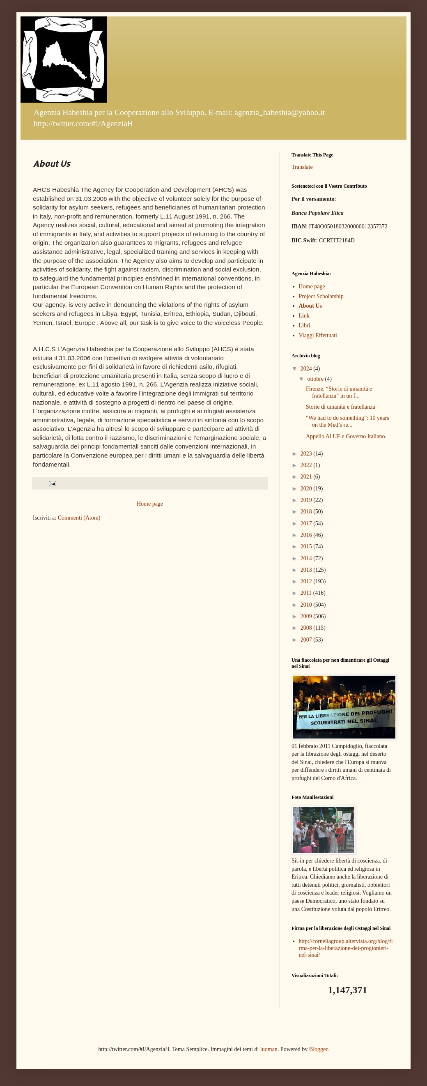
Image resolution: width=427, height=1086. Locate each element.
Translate (302, 167)
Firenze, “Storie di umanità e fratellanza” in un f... (339, 392)
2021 (307, 477)
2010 (307, 605)
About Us (310, 306)
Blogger (318, 1049)
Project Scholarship (321, 296)
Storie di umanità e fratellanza (340, 407)
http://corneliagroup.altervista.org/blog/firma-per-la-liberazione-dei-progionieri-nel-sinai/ (346, 948)
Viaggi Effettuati (318, 335)
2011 (307, 593)
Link (304, 316)
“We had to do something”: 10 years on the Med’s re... (347, 421)
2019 (307, 500)
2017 (307, 523)
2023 (307, 454)
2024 (307, 369)
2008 (307, 628)
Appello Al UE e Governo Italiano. (346, 436)
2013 (307, 570)
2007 (307, 640)
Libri (304, 325)
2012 (307, 581)
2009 (307, 616)
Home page (150, 504)
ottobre (316, 379)
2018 (307, 511)
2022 (307, 465)
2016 (307, 535)
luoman (269, 1049)
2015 (307, 546)
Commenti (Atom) (79, 518)
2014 (307, 558)
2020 (307, 488)
